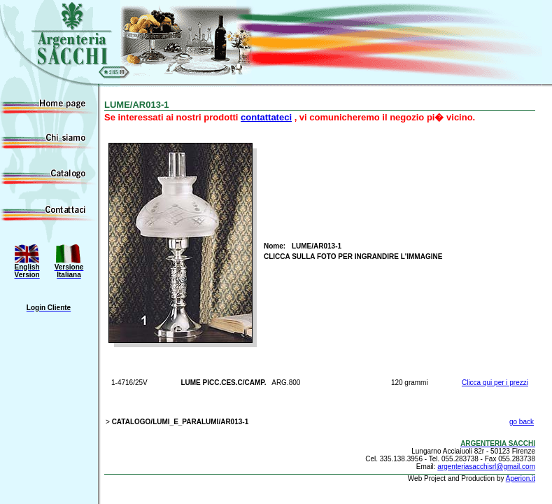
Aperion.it (520, 478)
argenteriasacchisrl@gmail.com (486, 466)
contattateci (266, 117)
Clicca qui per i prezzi (495, 382)
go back (521, 422)
